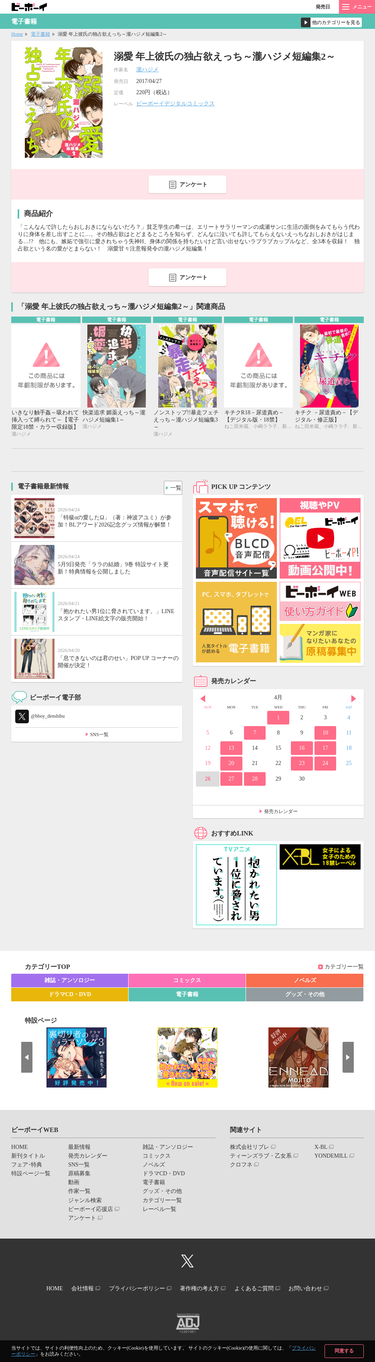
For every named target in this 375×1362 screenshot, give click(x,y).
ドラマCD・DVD (69, 995)
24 (325, 764)
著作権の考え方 (202, 1288)
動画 (73, 1183)
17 (325, 749)
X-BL (321, 1148)
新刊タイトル (28, 1157)
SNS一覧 (99, 735)
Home (17, 34)
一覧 (173, 487)
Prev (203, 700)
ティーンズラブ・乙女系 (261, 1157)
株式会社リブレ (249, 1148)
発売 (323, 7)
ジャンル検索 (85, 1201)
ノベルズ (305, 981)
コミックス (187, 981)
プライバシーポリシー (134, 1288)
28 (255, 780)
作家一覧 (79, 1192)
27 (231, 780)
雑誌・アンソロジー (69, 981)
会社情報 (74, 1288)
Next (354, 700)
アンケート (193, 185)
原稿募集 (79, 1175)
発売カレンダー (281, 812)
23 (301, 764)
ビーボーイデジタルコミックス (175, 104)
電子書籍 (40, 34)
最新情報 (79, 1148)
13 (231, 749)
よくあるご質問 (262, 1288)
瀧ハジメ (147, 70)
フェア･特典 (26, 1166)
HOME (19, 1148)
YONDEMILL (331, 1157)
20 (231, 764)
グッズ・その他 (305, 995)
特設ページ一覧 (30, 1175)
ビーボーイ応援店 (90, 1210)
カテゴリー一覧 (344, 968)
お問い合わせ (319, 1288)
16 (301, 749)
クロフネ (241, 1166)
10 (325, 734)
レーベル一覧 (159, 1210)
